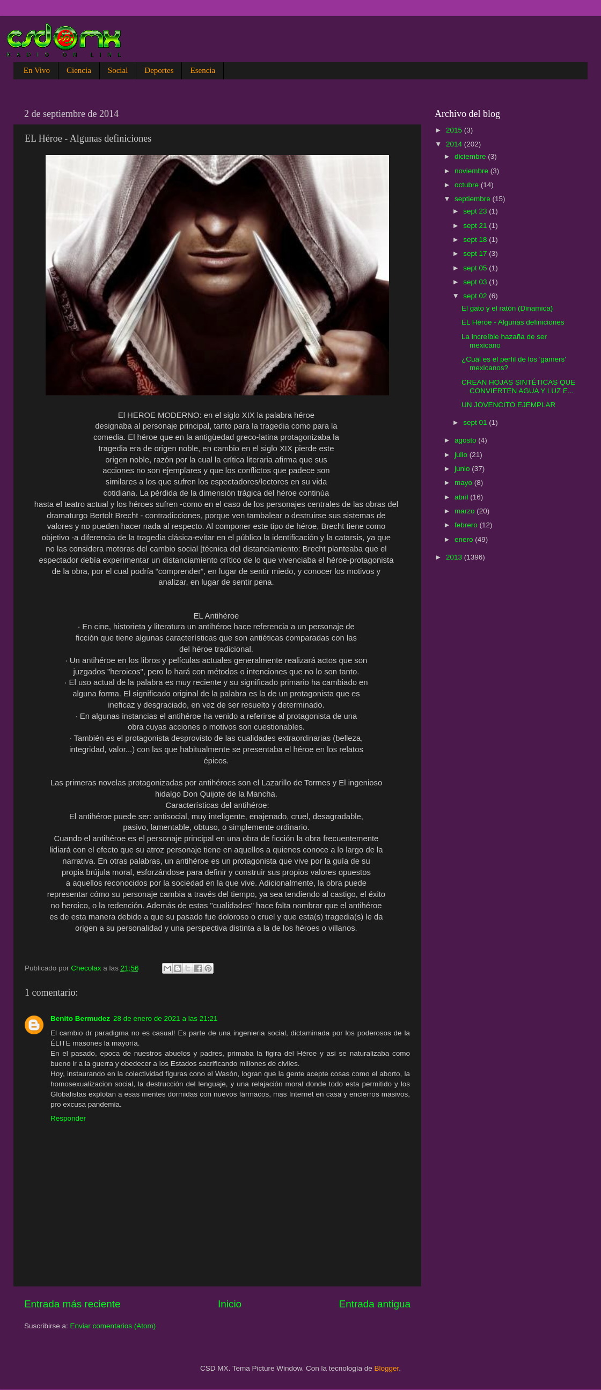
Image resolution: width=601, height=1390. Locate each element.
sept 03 (476, 282)
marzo (466, 511)
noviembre (472, 171)
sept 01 (476, 422)
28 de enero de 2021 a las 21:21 (165, 1018)
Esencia (202, 70)
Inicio (229, 1304)
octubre (468, 185)
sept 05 (476, 268)
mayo (464, 483)
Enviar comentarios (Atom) (113, 1326)
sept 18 (476, 240)
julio (462, 455)
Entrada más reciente (72, 1304)
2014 (455, 144)
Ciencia (79, 70)
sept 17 (476, 253)
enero (465, 539)
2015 (455, 130)
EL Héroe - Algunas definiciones (513, 322)
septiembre (474, 199)
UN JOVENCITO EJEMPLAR (508, 405)
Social (118, 70)
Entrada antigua (375, 1304)
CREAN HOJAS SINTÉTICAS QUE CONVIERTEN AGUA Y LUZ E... (518, 386)
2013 (455, 557)
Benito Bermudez (80, 1018)
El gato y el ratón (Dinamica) (507, 308)
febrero (467, 525)
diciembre (471, 156)
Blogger (387, 1368)
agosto (466, 440)
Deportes (158, 70)
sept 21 (476, 226)
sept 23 (476, 211)
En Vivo (37, 70)
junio (463, 469)
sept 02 (476, 296)
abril (462, 497)
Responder (68, 1118)
